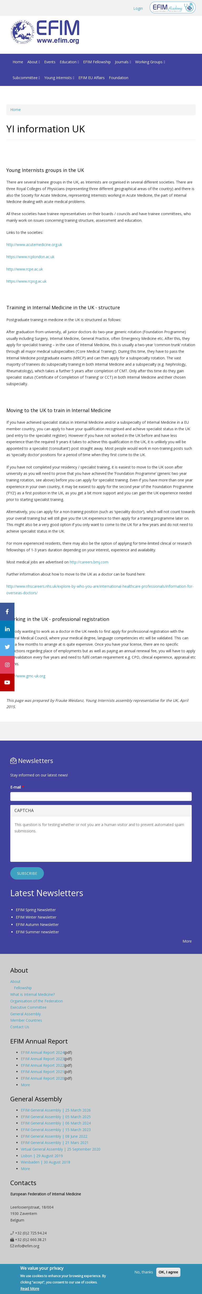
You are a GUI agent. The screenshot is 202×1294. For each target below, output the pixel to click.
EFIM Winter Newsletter (36, 917)
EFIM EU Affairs (91, 77)
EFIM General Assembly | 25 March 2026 (56, 1110)
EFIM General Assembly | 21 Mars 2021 (55, 1142)
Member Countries (26, 1020)
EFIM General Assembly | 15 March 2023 (56, 1129)
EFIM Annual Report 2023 (42, 1058)
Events (49, 61)
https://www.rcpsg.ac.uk (26, 281)
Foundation (118, 77)
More (187, 941)
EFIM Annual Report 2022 (42, 1065)
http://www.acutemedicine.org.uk (34, 244)
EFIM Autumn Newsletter (37, 924)
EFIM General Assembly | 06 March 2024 (56, 1123)
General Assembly (25, 1013)
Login (138, 8)
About (33, 61)
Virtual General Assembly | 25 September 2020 (60, 1149)
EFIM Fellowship (97, 61)
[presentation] (54, 847)
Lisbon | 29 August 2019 (42, 1155)
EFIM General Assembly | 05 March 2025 (56, 1116)
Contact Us (19, 1026)
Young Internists (59, 77)
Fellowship (23, 987)
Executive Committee (28, 1007)
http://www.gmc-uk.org (25, 675)
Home (18, 61)
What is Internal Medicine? (32, 994)
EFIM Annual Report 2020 (42, 1078)
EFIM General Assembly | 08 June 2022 (54, 1136)
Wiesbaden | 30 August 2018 (45, 1162)
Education (69, 61)
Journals (123, 61)
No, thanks (143, 1271)
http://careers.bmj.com (89, 561)
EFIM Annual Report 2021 (42, 1071)
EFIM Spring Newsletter (36, 909)
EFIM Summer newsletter (37, 931)
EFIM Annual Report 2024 (42, 1052)
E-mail (17, 787)
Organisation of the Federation (36, 1000)
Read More (29, 1288)
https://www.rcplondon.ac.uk (30, 256)
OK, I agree (168, 1272)
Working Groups (150, 61)
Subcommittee (26, 77)
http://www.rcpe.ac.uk (24, 269)
